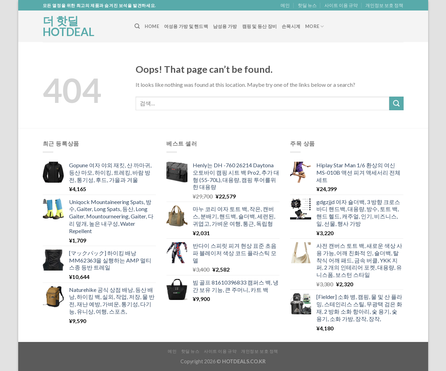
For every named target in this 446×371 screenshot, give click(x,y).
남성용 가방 (225, 26)
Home (152, 26)
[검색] (137, 26)
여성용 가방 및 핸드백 (186, 26)
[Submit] (396, 103)
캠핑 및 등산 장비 (259, 26)
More (314, 26)
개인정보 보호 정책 (384, 5)
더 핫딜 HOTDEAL (68, 26)
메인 (285, 5)
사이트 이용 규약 (341, 5)
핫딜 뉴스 (307, 5)
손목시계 (291, 26)
